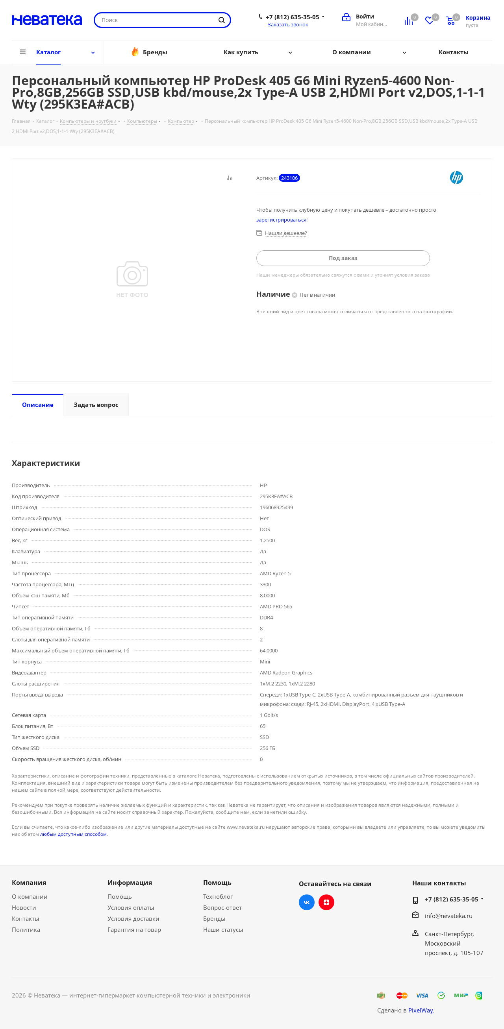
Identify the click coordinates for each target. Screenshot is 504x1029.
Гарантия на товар (134, 929)
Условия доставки (133, 918)
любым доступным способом (73, 834)
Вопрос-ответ (222, 907)
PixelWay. (421, 1010)
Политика (26, 929)
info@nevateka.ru (448, 916)
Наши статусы (223, 929)
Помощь (119, 896)
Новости (24, 907)
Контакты (25, 918)
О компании (30, 896)
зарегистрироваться (281, 219)
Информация (129, 882)
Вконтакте (307, 902)
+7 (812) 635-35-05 (292, 16)
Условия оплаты (130, 907)
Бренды (214, 918)
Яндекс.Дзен (326, 902)
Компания (29, 882)
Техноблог (218, 896)
